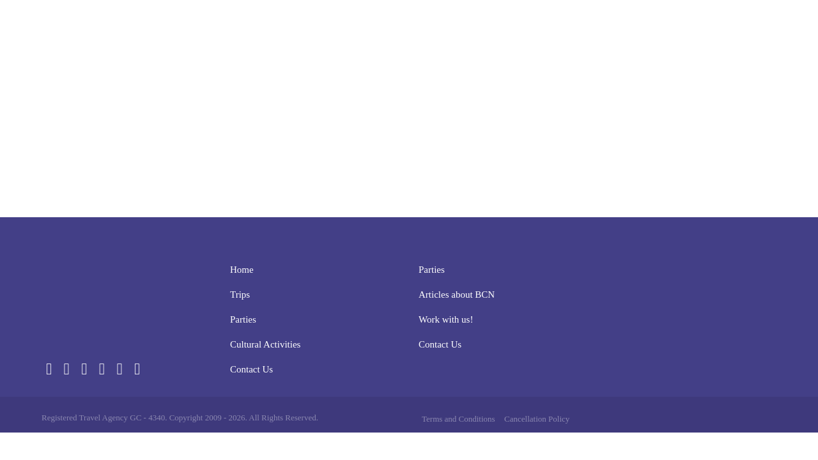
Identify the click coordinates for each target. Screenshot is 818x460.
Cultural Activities (572, 32)
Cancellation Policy (536, 419)
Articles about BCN (457, 294)
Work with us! (446, 319)
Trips (442, 32)
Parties (490, 32)
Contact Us (664, 32)
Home (400, 32)
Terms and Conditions (458, 419)
